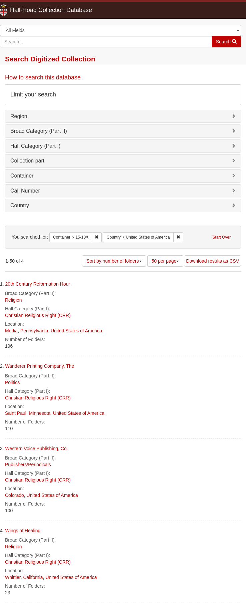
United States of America (76, 330)
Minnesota (40, 413)
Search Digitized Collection (50, 59)
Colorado (14, 495)
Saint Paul (15, 413)
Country (19, 205)
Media (11, 330)
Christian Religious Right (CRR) (38, 315)
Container (21, 176)
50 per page (165, 261)
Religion (13, 300)
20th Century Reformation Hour (37, 284)
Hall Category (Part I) (35, 146)
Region (18, 116)
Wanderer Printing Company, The (39, 366)
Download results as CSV (212, 261)
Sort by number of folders (113, 261)
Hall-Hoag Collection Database (30, 10)
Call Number (25, 191)
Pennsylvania (34, 330)
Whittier (13, 577)
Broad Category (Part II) (38, 131)
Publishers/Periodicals (28, 464)
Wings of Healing (23, 530)
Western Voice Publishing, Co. (36, 448)
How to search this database (43, 77)
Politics (12, 382)
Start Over (221, 237)
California (33, 577)
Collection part (27, 161)
